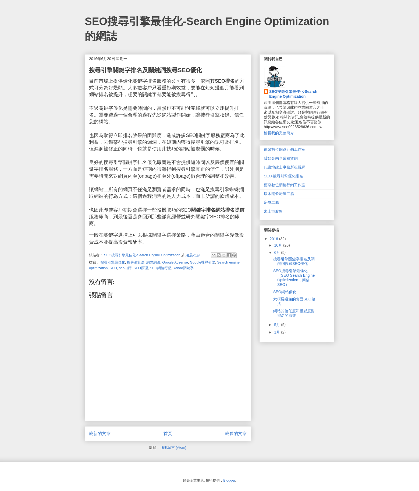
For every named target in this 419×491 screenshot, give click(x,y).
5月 (277, 324)
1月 (277, 332)
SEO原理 (141, 268)
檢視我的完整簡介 (279, 133)
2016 (274, 239)
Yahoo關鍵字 (183, 268)
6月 (277, 252)
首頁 (168, 433)
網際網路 (153, 262)
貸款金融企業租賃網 (281, 158)
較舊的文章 (236, 433)
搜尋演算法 (135, 262)
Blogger (229, 480)
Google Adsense (175, 262)
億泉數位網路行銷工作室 (284, 149)
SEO (113, 268)
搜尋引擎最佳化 (113, 262)
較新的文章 (100, 433)
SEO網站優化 (284, 292)
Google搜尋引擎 (202, 262)
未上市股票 (273, 211)
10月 (278, 245)
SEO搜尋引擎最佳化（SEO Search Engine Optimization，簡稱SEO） (294, 277)
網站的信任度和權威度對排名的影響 (294, 313)
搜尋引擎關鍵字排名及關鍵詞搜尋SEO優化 (294, 261)
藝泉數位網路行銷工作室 (284, 185)
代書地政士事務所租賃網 (284, 167)
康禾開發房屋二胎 (279, 193)
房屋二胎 (271, 202)
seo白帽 (125, 268)
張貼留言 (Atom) (173, 448)
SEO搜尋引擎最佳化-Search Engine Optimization (293, 94)
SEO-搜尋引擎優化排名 (283, 176)
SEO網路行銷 (160, 268)
